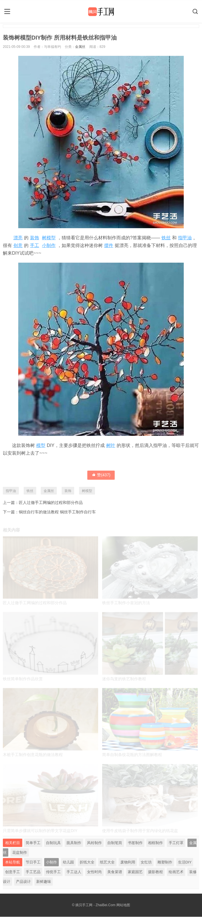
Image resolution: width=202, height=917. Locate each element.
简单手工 (33, 843)
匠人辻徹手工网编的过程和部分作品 (51, 502)
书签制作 (135, 843)
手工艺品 (33, 872)
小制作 (49, 244)
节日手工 (33, 862)
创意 (18, 244)
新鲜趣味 (43, 882)
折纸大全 (87, 862)
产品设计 (23, 882)
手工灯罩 (176, 843)
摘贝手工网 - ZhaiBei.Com (95, 905)
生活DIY (185, 862)
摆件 (108, 244)
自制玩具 (53, 843)
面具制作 (73, 843)
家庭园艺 (135, 872)
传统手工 (53, 872)
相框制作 (155, 843)
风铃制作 (94, 843)
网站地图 (123, 905)
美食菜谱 (114, 872)
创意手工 (12, 872)
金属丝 (80, 46)
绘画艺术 (176, 872)
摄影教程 (155, 872)
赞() (101, 474)
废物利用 (127, 862)
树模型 (49, 237)
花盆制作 (19, 853)
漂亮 (18, 237)
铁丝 (166, 237)
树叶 (110, 445)
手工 (34, 244)
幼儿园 (68, 862)
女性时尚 (94, 872)
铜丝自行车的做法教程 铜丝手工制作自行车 (57, 511)
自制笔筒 (114, 843)
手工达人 (73, 872)
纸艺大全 (107, 862)
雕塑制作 (164, 862)
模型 (40, 445)
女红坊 (146, 862)
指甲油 (185, 237)
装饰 (34, 237)
